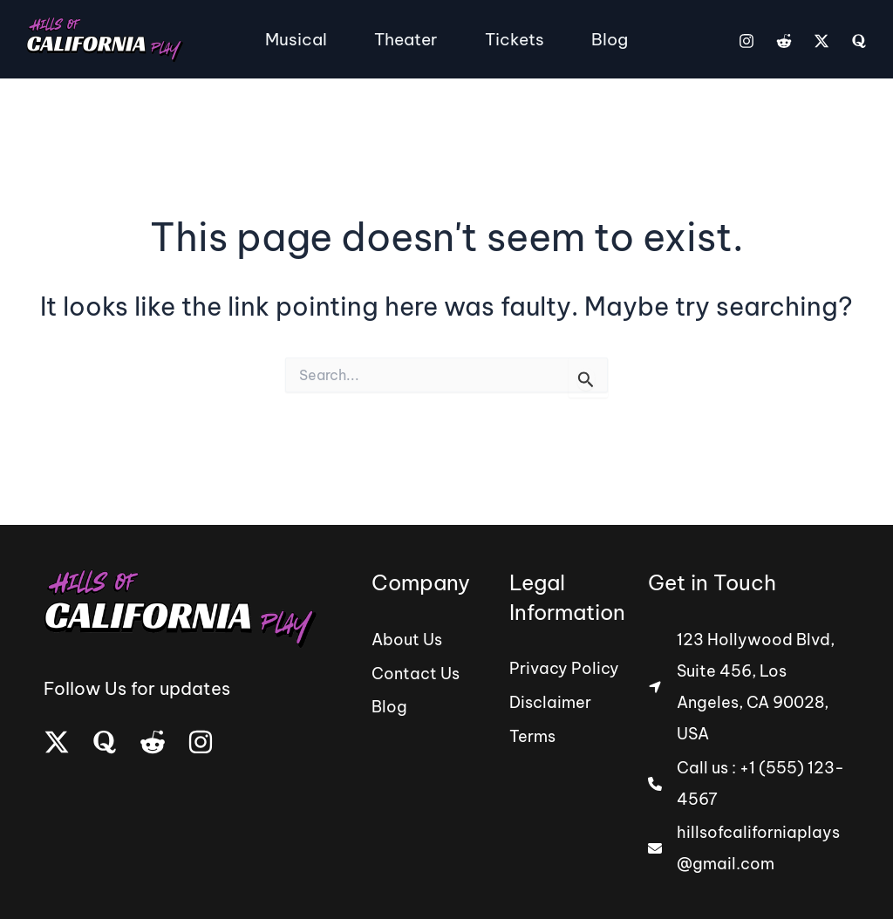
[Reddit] (784, 41)
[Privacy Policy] (564, 669)
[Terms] (532, 732)
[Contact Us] (416, 671)
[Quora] (859, 41)
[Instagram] (746, 41)
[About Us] (407, 640)
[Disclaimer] (550, 701)
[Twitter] (821, 41)
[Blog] (389, 702)
